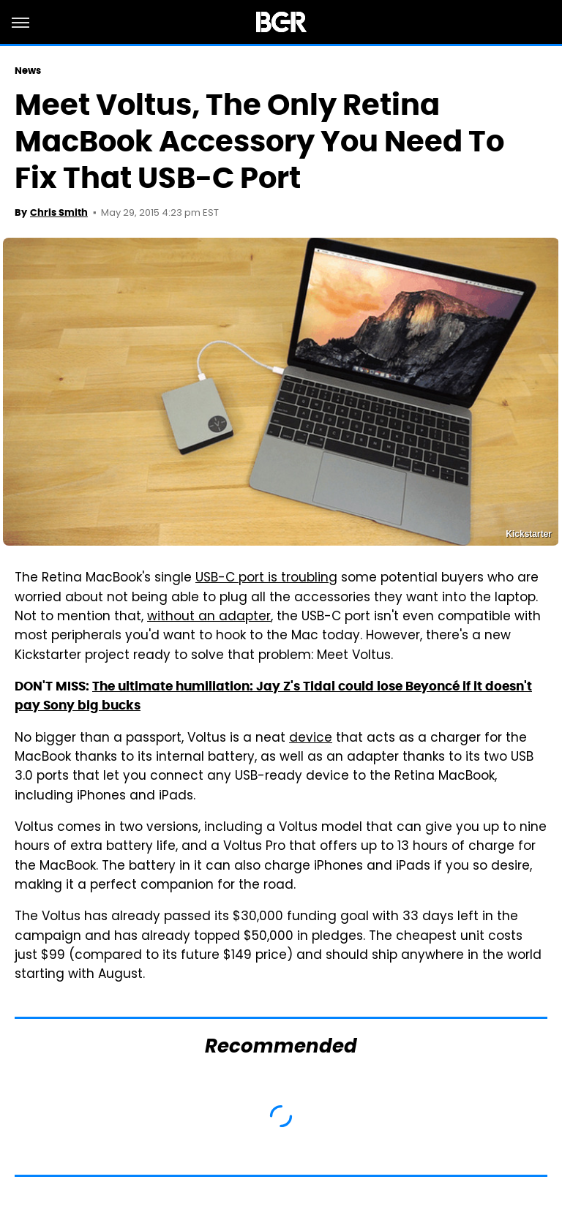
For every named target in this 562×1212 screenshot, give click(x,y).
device (310, 739)
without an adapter (209, 617)
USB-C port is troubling (266, 578)
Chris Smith (59, 212)
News (28, 70)
